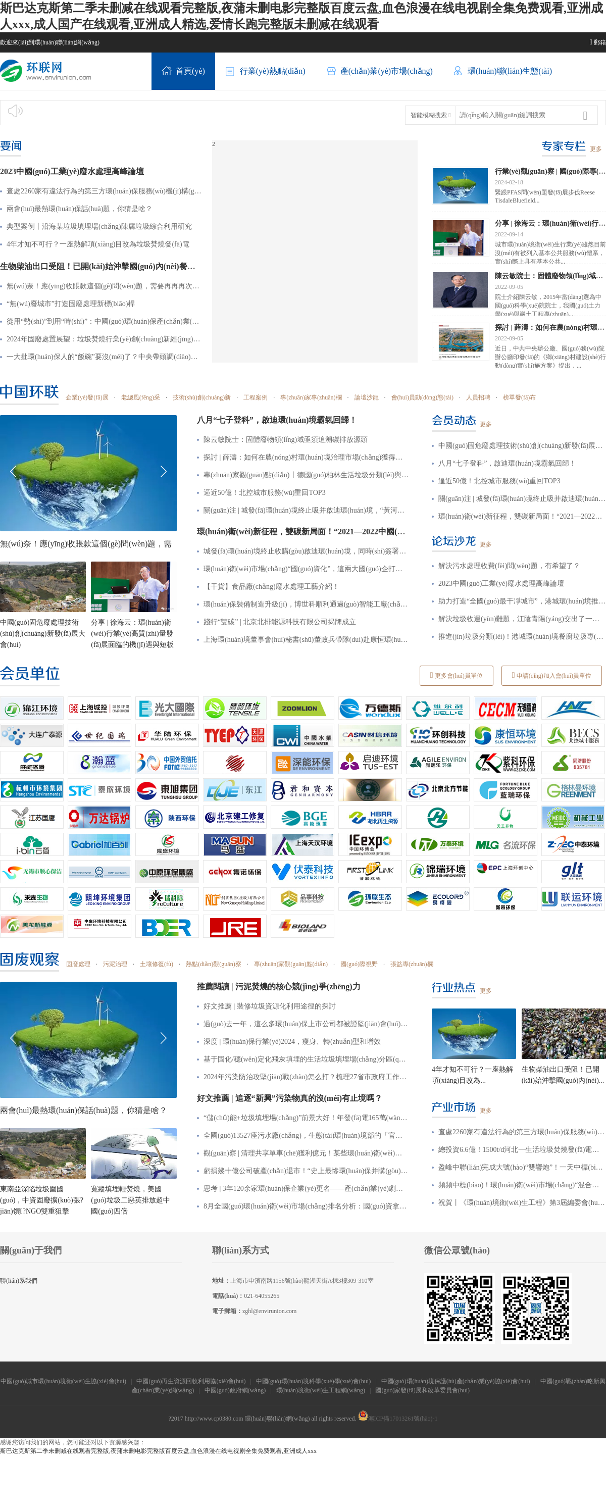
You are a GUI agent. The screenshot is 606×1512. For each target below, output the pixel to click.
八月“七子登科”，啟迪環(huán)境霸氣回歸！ (507, 463)
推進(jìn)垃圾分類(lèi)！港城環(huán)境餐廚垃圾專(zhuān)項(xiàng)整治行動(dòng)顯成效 (522, 636)
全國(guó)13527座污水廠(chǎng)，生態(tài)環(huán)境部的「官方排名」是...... (306, 1135)
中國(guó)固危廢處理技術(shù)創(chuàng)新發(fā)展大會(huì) (42, 633)
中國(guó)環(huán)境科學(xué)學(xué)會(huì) (313, 1381)
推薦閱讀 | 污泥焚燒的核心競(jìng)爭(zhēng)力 (279, 986)
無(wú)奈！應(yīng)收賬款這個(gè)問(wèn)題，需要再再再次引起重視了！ (104, 286)
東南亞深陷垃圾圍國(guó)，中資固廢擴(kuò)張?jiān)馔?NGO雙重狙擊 (41, 1200)
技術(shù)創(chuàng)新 (202, 397)
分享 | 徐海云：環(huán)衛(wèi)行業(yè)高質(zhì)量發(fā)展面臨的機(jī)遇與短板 (132, 633)
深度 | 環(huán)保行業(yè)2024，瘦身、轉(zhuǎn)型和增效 (292, 1041)
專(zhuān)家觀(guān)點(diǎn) (291, 964)
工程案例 (255, 397)
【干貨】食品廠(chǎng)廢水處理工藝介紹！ (271, 586)
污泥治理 (115, 964)
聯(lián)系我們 (18, 1280)
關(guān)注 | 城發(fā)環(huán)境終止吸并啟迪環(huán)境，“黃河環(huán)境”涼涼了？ (306, 510)
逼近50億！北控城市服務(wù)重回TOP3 (265, 492)
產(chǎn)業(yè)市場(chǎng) (379, 71)
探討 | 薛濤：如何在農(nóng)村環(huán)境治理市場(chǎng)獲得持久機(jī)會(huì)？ (306, 457)
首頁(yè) (183, 71)
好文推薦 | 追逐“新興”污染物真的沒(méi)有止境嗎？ (289, 1098)
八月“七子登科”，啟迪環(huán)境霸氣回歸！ (277, 420)
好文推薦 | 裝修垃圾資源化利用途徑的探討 (270, 1006)
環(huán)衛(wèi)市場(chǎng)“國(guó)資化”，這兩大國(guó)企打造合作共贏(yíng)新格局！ (306, 569)
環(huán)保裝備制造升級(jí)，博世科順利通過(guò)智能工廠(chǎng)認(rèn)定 (306, 604)
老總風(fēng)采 (140, 397)
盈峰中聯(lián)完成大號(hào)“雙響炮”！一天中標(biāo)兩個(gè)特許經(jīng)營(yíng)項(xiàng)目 (522, 1167)
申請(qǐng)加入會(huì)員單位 (551, 675)
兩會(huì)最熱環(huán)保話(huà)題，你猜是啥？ (80, 209)
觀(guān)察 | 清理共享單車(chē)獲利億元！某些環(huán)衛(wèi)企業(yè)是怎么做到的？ (306, 1153)
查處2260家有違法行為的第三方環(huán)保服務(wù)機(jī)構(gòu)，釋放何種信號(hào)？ (522, 1132)
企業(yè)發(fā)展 (87, 397)
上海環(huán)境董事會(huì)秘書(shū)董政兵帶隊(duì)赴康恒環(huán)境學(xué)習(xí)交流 (306, 639)
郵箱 (598, 42)
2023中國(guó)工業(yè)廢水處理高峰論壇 (72, 171)
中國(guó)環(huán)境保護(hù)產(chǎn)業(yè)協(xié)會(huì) (455, 1381)
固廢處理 (78, 964)
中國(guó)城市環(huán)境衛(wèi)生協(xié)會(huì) (63, 1381)
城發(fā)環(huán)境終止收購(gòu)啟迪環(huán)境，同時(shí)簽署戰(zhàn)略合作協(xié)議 (306, 551)
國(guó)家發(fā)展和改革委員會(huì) (423, 1390)
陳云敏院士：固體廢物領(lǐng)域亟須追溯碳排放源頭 (286, 439)
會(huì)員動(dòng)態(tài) (422, 397)
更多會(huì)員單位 (456, 675)
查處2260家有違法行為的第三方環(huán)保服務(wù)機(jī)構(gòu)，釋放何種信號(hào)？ (104, 191)
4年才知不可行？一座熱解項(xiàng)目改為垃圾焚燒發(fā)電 (98, 244)
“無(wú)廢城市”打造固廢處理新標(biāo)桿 (71, 304)
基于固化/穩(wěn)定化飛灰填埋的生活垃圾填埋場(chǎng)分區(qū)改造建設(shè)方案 (306, 1059)
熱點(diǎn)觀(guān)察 (213, 964)
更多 (596, 149)
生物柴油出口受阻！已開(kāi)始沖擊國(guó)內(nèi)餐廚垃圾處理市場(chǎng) (135, 266)
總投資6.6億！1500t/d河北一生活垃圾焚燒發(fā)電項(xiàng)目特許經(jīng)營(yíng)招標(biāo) (522, 1149)
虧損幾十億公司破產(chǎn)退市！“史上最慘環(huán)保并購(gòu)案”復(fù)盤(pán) (306, 1171)
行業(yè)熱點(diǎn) (266, 71)
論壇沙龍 (367, 397)
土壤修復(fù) (156, 964)
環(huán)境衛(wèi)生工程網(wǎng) (320, 1390)
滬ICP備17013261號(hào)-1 (398, 1418)
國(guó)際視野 (359, 964)
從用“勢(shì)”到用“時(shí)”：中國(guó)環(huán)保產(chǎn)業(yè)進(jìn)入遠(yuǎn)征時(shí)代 (104, 321)
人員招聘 (478, 397)
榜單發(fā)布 (519, 397)
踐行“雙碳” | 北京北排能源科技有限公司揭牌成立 (280, 622)
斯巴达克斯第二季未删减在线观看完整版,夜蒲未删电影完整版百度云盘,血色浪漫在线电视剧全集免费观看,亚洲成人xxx (158, 1450)
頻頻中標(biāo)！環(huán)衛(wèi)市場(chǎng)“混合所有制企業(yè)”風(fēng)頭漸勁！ (522, 1185)
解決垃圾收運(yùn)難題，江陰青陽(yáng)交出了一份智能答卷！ (522, 619)
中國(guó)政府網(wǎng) (235, 1390)
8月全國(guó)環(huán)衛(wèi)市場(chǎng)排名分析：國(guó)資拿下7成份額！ (306, 1206)
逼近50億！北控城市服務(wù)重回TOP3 (499, 481)
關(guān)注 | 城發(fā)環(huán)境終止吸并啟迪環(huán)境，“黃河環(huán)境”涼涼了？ (522, 498)
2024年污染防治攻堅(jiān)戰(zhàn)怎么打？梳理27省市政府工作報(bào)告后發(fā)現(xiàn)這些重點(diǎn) (306, 1077)
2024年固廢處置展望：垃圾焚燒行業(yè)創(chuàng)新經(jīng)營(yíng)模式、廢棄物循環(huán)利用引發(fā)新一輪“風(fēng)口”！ (104, 339)
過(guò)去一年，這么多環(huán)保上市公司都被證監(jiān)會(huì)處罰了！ (306, 1024)
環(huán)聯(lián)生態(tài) (502, 71)
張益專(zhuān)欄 (411, 964)
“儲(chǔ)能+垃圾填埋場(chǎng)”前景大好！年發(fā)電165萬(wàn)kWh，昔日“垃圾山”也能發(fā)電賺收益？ (306, 1118)
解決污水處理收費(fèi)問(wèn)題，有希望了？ (509, 566)
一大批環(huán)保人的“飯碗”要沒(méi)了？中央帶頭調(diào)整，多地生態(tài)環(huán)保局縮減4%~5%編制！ (104, 357)
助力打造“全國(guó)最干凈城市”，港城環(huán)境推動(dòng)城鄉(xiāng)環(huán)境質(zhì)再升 (522, 601)
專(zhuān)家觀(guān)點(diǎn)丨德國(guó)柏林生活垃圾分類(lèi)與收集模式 (306, 475)
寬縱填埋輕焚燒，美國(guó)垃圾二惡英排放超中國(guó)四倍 (130, 1200)
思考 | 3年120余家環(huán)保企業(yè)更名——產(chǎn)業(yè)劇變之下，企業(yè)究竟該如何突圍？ (306, 1188)
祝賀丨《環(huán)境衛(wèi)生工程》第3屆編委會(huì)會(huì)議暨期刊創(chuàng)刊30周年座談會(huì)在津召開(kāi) (522, 1202)
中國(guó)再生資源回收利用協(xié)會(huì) (190, 1381)
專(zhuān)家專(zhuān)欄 (310, 397)
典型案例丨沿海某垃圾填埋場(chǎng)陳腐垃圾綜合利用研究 (99, 226)
